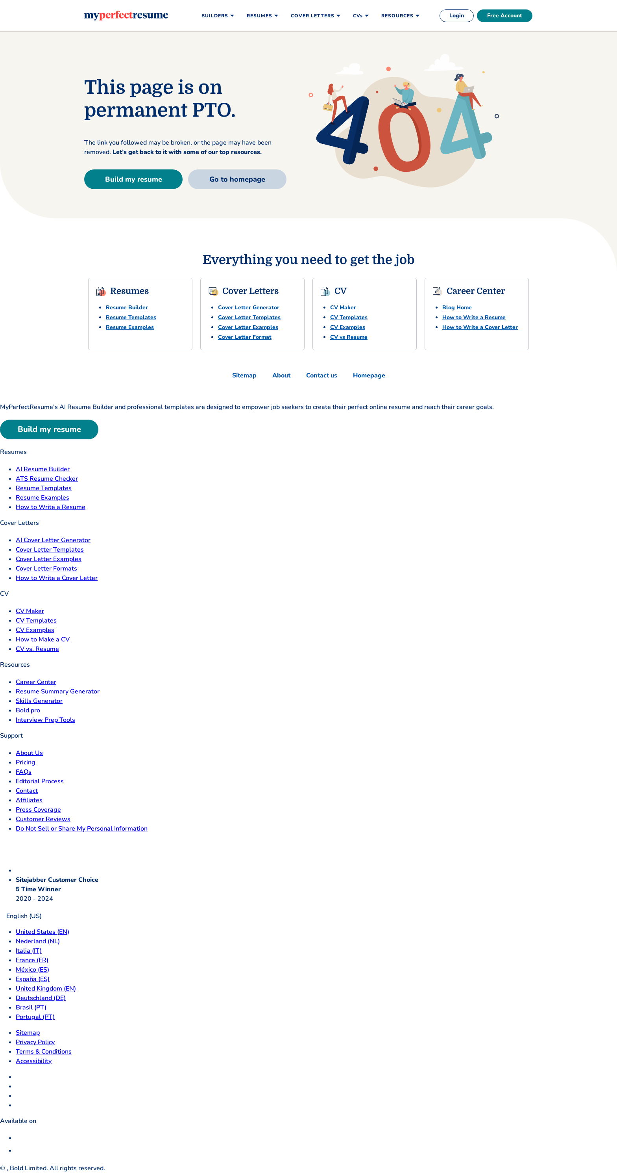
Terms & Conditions (44, 1051)
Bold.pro (28, 710)
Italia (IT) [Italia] (29, 950)
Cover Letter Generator (248, 307)
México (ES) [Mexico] (32, 969)
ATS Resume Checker (47, 478)
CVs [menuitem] (358, 16)
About (281, 375)
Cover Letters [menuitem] (312, 16)
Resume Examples (130, 327)
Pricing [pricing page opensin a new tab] (25, 762)
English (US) (21, 916)
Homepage (369, 375)
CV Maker (343, 307)
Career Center (36, 682)
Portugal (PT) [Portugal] (35, 1017)
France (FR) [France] (32, 960)
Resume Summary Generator (58, 691)
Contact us (321, 375)
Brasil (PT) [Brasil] (31, 1007)
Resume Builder (127, 307)
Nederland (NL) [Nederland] (38, 941)
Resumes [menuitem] (259, 16)
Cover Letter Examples (248, 327)
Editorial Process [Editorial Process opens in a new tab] (40, 781)
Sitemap (244, 375)
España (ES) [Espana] (33, 979)
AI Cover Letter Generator (53, 540)
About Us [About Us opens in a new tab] (29, 753)
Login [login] (456, 15)
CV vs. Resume (37, 649)
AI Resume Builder (43, 469)
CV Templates (349, 317)
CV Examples (347, 327)
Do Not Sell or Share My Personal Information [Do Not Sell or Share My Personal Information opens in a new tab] (82, 828)
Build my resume (133, 179)
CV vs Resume (349, 337)
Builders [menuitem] (214, 16)
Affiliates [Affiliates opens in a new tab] (29, 800)
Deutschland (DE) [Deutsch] (41, 998)
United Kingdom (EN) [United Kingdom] (46, 988)
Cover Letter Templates (249, 317)
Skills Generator (39, 701)
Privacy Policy (35, 1042)
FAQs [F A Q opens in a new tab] (23, 772)
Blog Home (457, 307)
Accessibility (34, 1061)
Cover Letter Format (245, 337)
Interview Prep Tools (45, 720)
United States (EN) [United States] (42, 932)
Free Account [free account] (504, 15)
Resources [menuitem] (397, 16)
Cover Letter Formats (46, 568)
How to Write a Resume (474, 317)
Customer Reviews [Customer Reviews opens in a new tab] (43, 819)
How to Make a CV (43, 639)
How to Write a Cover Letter (480, 327)
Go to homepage (237, 179)
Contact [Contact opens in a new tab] (27, 790)
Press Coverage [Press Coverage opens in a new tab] (38, 809)
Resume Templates (131, 317)
